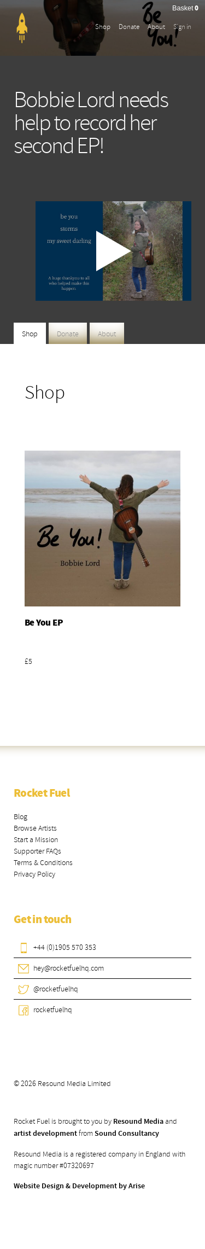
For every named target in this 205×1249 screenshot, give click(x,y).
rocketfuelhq (52, 1009)
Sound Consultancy (127, 1134)
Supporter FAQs (37, 851)
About (156, 26)
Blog (20, 816)
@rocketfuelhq (55, 989)
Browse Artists (35, 828)
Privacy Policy (34, 874)
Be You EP (44, 622)
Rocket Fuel (41, 793)
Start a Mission (36, 839)
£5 (28, 661)
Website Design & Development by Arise (79, 1186)
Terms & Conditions (43, 862)
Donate (129, 26)
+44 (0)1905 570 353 (64, 947)
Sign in (182, 26)
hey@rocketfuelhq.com (68, 968)
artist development (45, 1134)
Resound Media (138, 1122)
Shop (102, 26)
